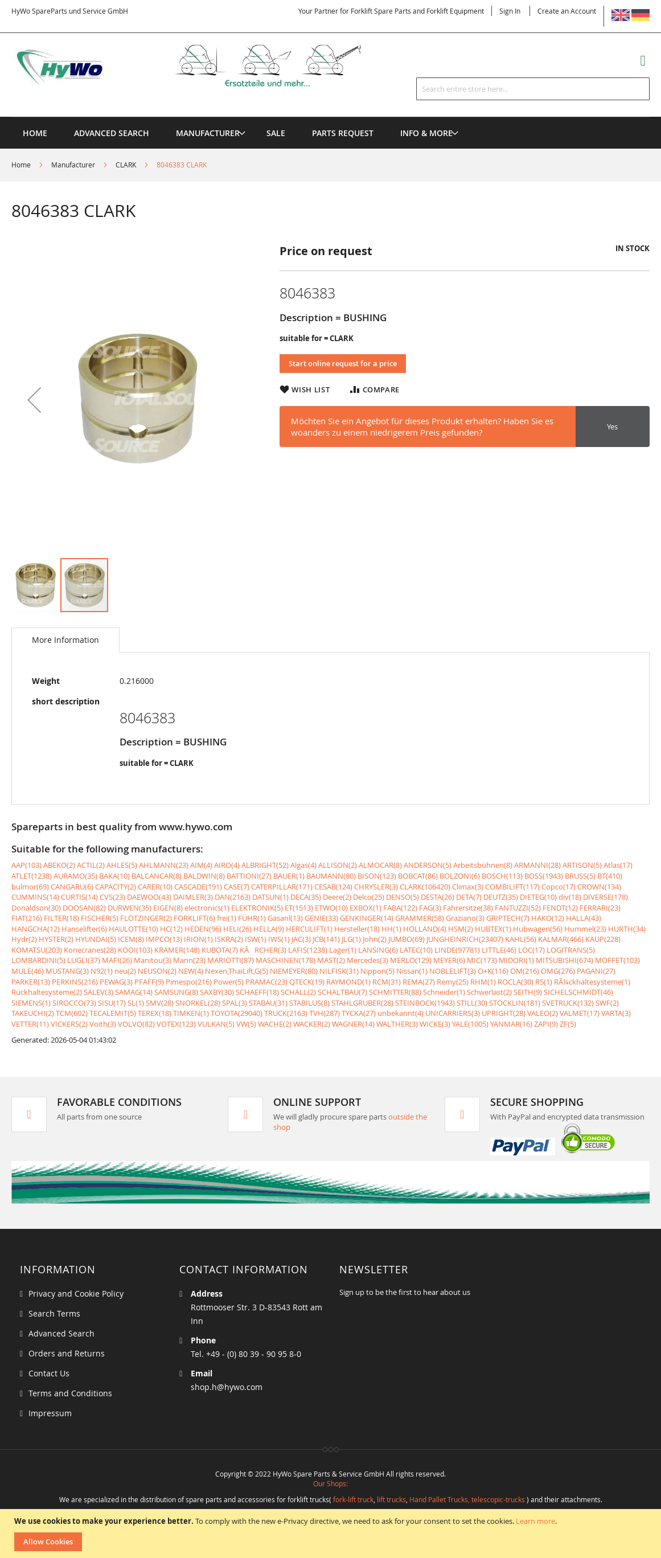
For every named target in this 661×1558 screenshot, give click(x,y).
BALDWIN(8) (204, 876)
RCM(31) (386, 982)
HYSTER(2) (56, 939)
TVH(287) (324, 1013)
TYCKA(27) (359, 1013)
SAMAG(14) (134, 992)
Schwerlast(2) (489, 992)
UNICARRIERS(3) (452, 1013)
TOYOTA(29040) (236, 1013)
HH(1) (391, 929)
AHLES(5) (121, 865)
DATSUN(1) (270, 897)
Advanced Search (61, 1333)
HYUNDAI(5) (95, 939)
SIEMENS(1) (31, 1003)
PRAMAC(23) (266, 982)
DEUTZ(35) (500, 897)
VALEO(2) (542, 1013)
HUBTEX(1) (493, 929)
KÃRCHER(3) (263, 950)
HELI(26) (237, 929)
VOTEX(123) (176, 1024)
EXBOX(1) (365, 908)
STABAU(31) (268, 1003)
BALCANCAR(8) (157, 876)
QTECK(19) (307, 982)
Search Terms (54, 1313)
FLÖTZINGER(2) (146, 918)
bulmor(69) (30, 887)
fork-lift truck (353, 1499)
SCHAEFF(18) (257, 992)
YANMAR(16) (511, 1024)
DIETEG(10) (538, 897)
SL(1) (136, 1003)
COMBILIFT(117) (512, 887)
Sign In (509, 10)
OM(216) (524, 971)
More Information (65, 639)
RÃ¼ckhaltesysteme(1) (592, 982)
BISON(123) (377, 876)
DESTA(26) (437, 897)
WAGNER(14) (353, 1024)
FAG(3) (430, 908)
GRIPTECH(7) (507, 918)
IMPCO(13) (164, 939)
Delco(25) (368, 897)
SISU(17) (112, 1003)
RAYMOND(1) (348, 982)
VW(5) (246, 1024)
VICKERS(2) (69, 1024)
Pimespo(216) (189, 982)
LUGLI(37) (83, 960)
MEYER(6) (449, 960)
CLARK (126, 164)
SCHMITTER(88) (395, 992)
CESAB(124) (333, 887)
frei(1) (226, 918)
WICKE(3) (435, 1024)
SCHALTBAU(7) (342, 992)
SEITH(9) (528, 992)
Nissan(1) (412, 971)
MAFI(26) (117, 960)
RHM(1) (483, 982)
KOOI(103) (135, 950)
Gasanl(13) (285, 918)
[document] (332, 1533)
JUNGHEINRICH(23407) (464, 939)
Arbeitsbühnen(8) (482, 865)
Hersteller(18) (357, 929)
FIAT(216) (26, 918)
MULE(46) (27, 971)
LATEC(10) (416, 950)
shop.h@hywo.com (226, 1386)
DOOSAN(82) (84, 908)
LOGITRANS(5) (571, 950)
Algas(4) (303, 865)
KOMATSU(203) (36, 950)
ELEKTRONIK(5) (257, 908)
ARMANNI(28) (537, 865)
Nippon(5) (377, 971)
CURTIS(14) (79, 897)
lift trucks (391, 1499)
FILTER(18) (61, 918)
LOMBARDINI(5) (38, 960)
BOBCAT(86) (418, 876)
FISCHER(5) (99, 918)
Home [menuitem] (35, 133)
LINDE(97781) (457, 950)
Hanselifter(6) (84, 929)
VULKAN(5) (216, 1024)
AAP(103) (26, 865)
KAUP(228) (603, 939)
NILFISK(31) (339, 971)
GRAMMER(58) (419, 918)
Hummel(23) (585, 929)
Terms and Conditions (70, 1393)
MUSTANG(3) (67, 971)
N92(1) (102, 971)
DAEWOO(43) (149, 897)
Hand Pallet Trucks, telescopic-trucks (467, 1499)
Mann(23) (189, 960)
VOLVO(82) (136, 1024)
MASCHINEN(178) (285, 960)
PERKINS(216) (75, 982)
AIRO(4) (227, 865)
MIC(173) (482, 960)
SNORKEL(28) (197, 1003)
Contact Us (48, 1373)
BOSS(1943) (543, 876)
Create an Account (566, 10)
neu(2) (125, 971)
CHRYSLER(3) (376, 887)
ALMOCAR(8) (380, 865)
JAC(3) (301, 939)
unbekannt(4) (400, 1013)
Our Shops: (330, 1483)
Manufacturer (73, 164)
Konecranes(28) (90, 950)
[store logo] (203, 65)
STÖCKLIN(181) (514, 1003)
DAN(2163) (233, 897)
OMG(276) (558, 971)
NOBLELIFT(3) (452, 971)
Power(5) (229, 982)
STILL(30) (472, 1003)
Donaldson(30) (36, 908)
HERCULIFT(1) (309, 929)
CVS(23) (112, 897)
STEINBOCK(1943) (425, 1003)
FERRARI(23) (600, 908)
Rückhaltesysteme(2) (46, 992)
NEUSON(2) (157, 971)
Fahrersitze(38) (468, 908)
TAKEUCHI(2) (32, 1013)
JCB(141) (326, 939)
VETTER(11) (30, 1024)
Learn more (535, 1521)
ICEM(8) (131, 939)
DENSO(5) (402, 897)
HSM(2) (460, 929)
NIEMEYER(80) (294, 971)
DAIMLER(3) (193, 897)
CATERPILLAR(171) (282, 887)
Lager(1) (342, 950)
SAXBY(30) (217, 992)
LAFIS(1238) (307, 950)
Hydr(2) (24, 939)
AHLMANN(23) (163, 865)
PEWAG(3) (116, 982)
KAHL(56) (520, 939)
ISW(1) (255, 939)
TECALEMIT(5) (112, 1013)
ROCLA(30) (515, 982)
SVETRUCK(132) (568, 1003)
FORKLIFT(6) (194, 918)
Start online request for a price (343, 363)
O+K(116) (493, 971)
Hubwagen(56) (538, 929)
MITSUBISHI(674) (564, 960)
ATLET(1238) (31, 876)
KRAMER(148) (177, 950)
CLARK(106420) (425, 887)
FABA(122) (400, 908)
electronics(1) (206, 908)
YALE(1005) (470, 1024)
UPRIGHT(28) (503, 1013)
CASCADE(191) (198, 887)
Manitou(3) (152, 960)
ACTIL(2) (91, 865)
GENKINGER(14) (366, 918)
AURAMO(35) (75, 876)
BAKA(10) (114, 876)
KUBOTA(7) (220, 950)
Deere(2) (337, 897)
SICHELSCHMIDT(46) (578, 992)
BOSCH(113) (502, 876)
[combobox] (533, 88)
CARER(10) (155, 887)
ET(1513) (299, 908)
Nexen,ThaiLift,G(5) (236, 971)
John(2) (375, 939)
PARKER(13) (30, 982)
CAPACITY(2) (115, 887)
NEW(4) (190, 971)
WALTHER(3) (397, 1024)
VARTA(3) (616, 1013)
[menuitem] (208, 133)
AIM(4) (201, 865)
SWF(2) (607, 1003)
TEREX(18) (154, 1013)
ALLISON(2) (337, 865)
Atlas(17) (618, 865)
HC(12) (171, 929)
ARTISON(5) (582, 865)
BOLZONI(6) (460, 876)
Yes (612, 426)
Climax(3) (467, 887)
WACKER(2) (311, 1024)
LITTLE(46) (499, 950)
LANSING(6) (378, 950)
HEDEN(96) (202, 929)
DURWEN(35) (129, 908)
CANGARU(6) (72, 887)
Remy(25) (453, 982)
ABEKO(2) (59, 865)
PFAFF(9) (149, 982)
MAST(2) (331, 960)
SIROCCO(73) (74, 1003)
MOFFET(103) (617, 960)
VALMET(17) (580, 1013)
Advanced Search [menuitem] (111, 133)
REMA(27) (419, 982)
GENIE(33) (321, 918)
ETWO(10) (331, 908)
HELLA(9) (268, 929)
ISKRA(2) (229, 939)
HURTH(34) (627, 929)
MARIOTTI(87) (230, 960)
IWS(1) (279, 939)
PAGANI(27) (596, 971)
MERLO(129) (411, 960)
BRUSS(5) (580, 876)
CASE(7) (236, 887)
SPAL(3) (234, 1003)
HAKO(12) (547, 918)
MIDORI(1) (516, 960)
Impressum (50, 1413)
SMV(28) (160, 1003)
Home (21, 164)
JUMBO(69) (406, 939)
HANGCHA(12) (35, 929)
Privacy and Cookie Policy (76, 1293)
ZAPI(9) (546, 1024)
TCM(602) (72, 1013)
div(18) (570, 897)
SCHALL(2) (298, 992)
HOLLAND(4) (424, 929)
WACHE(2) (275, 1024)
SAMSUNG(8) (176, 992)
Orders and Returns (66, 1353)
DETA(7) (469, 897)
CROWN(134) (599, 887)
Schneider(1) (444, 992)
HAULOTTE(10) (133, 929)
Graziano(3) (465, 918)
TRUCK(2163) (285, 1013)
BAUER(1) (289, 876)
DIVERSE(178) (605, 897)
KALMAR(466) (561, 939)
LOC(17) (531, 950)
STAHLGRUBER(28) (362, 1003)
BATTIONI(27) (249, 876)
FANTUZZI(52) (518, 908)
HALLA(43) (583, 918)
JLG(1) (351, 939)
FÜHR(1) (252, 918)
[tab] (65, 640)
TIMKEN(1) (191, 1013)
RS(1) (543, 982)
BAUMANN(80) (331, 876)
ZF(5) (568, 1024)
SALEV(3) (98, 992)
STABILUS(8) (309, 1003)
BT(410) (609, 876)
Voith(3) (102, 1024)
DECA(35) (305, 897)
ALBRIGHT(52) (265, 865)
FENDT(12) (560, 908)
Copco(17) (558, 887)
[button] (34, 400)
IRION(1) (198, 939)
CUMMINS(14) (35, 897)
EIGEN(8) (168, 908)
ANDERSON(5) (427, 865)
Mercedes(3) (367, 960)
